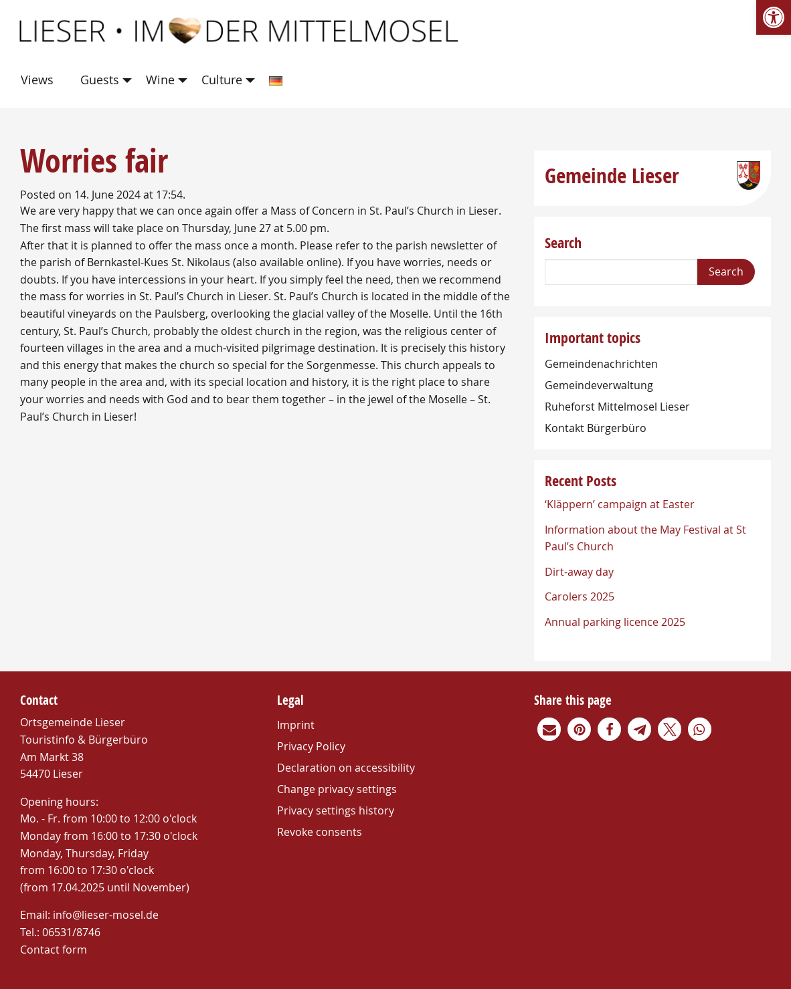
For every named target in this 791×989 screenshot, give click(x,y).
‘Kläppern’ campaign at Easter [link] (620, 504)
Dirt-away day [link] (579, 571)
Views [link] (37, 80)
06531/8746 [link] (71, 932)
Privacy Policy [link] (311, 746)
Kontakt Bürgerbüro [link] (595, 428)
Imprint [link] (296, 725)
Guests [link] (99, 80)
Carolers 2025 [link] (579, 596)
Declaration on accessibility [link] (346, 767)
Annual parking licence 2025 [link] (615, 622)
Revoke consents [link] (319, 832)
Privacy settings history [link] (335, 810)
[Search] (621, 272)
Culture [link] (221, 80)
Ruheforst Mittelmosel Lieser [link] (617, 406)
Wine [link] (160, 80)
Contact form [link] (53, 949)
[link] (773, 17)
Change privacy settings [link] (337, 789)
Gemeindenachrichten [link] (601, 363)
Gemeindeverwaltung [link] (599, 385)
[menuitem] (40, 81)
